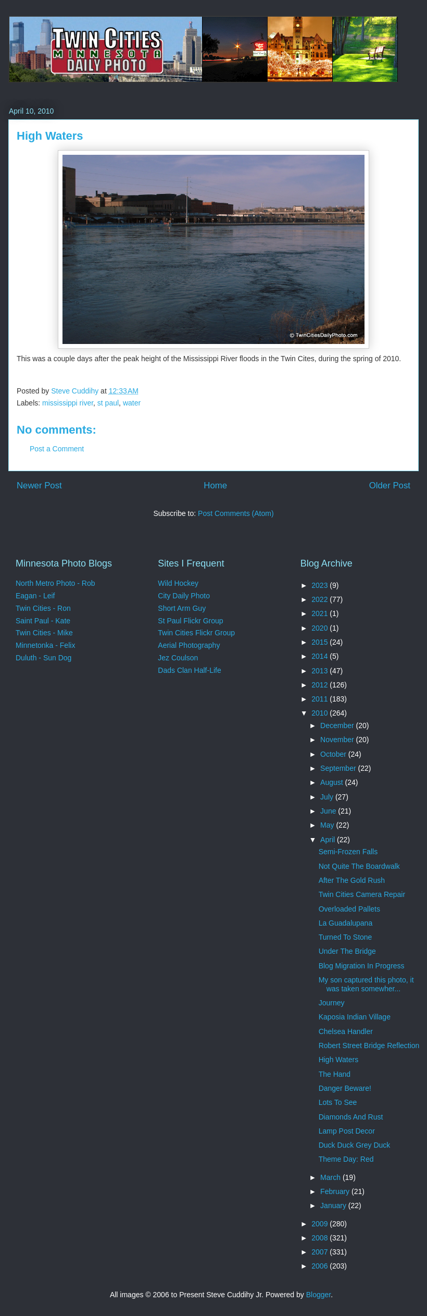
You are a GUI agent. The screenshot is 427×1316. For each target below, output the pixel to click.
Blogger (318, 1294)
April (328, 839)
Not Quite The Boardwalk (359, 866)
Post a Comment (57, 449)
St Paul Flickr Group (190, 621)
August (332, 782)
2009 (320, 1224)
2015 (320, 642)
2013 (320, 671)
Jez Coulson (178, 658)
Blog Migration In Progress (362, 966)
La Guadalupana (346, 923)
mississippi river (67, 403)
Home (215, 485)
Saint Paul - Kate (43, 621)
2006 (320, 1266)
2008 (320, 1238)
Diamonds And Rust (351, 1117)
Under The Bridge (347, 951)
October (334, 754)
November (338, 739)
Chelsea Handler (346, 1031)
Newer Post (39, 485)
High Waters (339, 1059)
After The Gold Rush (352, 880)
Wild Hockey (178, 583)
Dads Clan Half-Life (189, 670)
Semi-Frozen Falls (348, 851)
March (331, 1177)
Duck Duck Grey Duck (355, 1145)
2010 (320, 713)
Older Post (389, 485)
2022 (320, 599)
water (132, 403)
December (338, 725)
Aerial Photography (189, 645)
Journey (332, 1003)
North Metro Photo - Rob (55, 583)
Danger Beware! (345, 1088)
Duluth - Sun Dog (43, 658)
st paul (108, 403)
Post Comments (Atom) (235, 513)
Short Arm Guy (182, 608)
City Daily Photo (184, 596)
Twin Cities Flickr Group (196, 633)
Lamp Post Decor (347, 1131)
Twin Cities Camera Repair (362, 894)
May (328, 825)
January (334, 1205)
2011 (320, 699)
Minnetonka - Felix (45, 645)
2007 (320, 1252)
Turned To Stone (345, 937)
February (335, 1191)
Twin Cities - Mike (44, 633)
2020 (320, 628)
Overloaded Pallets (349, 909)
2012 (320, 685)
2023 (320, 585)
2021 (320, 613)
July (327, 797)
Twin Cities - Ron (43, 608)
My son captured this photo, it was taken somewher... (366, 984)
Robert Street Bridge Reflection (369, 1045)
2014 (320, 656)
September (339, 768)
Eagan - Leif (35, 596)
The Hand (334, 1074)
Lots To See (338, 1102)
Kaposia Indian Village (355, 1017)
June (329, 811)
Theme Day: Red (346, 1159)
